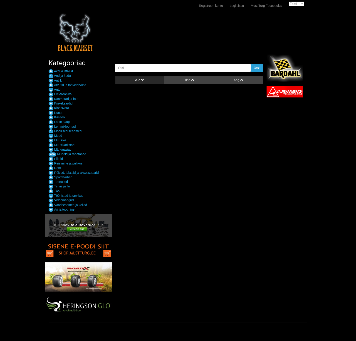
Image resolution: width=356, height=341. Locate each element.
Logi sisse (237, 5)
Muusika (57, 140)
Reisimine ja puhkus (66, 163)
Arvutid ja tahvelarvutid (67, 85)
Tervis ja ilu (59, 186)
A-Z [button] (139, 80)
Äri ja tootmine (61, 209)
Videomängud (61, 200)
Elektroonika (60, 94)
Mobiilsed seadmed (65, 131)
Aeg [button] (238, 80)
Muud (55, 135)
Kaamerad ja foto (63, 99)
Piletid (56, 159)
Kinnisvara (59, 108)
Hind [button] (189, 80)
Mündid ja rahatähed (67, 154)
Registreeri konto (211, 5)
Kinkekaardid (61, 103)
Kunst (55, 112)
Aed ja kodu (60, 75)
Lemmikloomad (62, 126)
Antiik (55, 80)
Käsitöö (57, 117)
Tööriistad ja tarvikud (66, 195)
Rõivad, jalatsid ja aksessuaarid (74, 172)
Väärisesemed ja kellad (68, 205)
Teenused (58, 182)
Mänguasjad (60, 149)
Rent (55, 168)
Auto (55, 89)
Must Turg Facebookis (266, 5)
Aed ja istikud (61, 71)
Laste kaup (59, 122)
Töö (54, 191)
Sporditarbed (60, 177)
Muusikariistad (61, 145)
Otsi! (257, 68)
